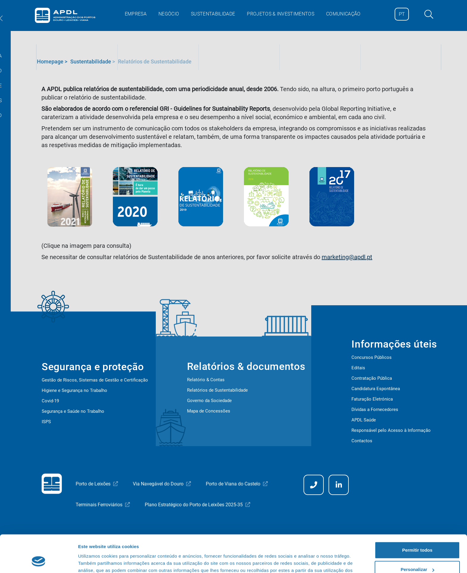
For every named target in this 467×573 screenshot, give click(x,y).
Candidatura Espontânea (375, 388)
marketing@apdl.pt (347, 257)
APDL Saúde (363, 420)
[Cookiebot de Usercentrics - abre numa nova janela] (39, 561)
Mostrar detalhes (96, 561)
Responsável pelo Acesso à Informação (391, 430)
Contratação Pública (371, 378)
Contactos (361, 440)
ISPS (46, 421)
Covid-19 (50, 401)
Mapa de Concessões (208, 411)
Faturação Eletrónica (372, 399)
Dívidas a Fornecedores (374, 409)
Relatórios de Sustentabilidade (217, 390)
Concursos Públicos (371, 357)
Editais (358, 367)
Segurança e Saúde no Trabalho (73, 411)
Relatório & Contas (206, 379)
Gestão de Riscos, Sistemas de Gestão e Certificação (95, 380)
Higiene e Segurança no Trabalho (74, 390)
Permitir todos (417, 517)
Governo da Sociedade (209, 400)
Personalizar (417, 536)
